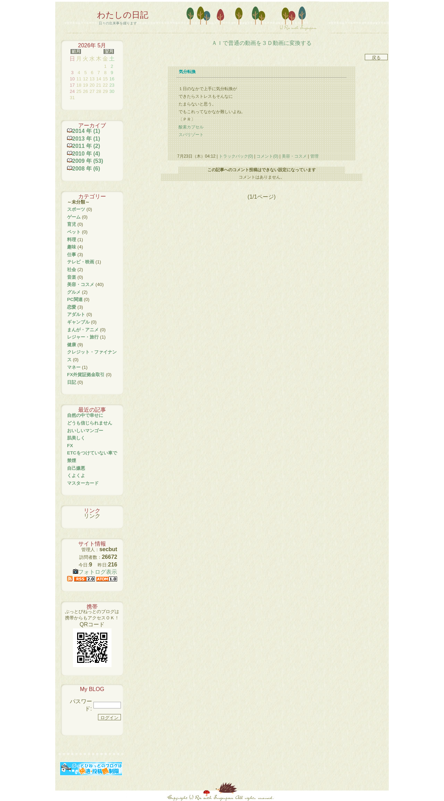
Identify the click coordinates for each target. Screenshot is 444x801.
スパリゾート (191, 134)
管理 (314, 156)
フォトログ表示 (95, 572)
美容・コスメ (294, 156)
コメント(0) (266, 156)
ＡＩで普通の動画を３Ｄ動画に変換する (262, 43)
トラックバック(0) (236, 156)
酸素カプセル (191, 127)
